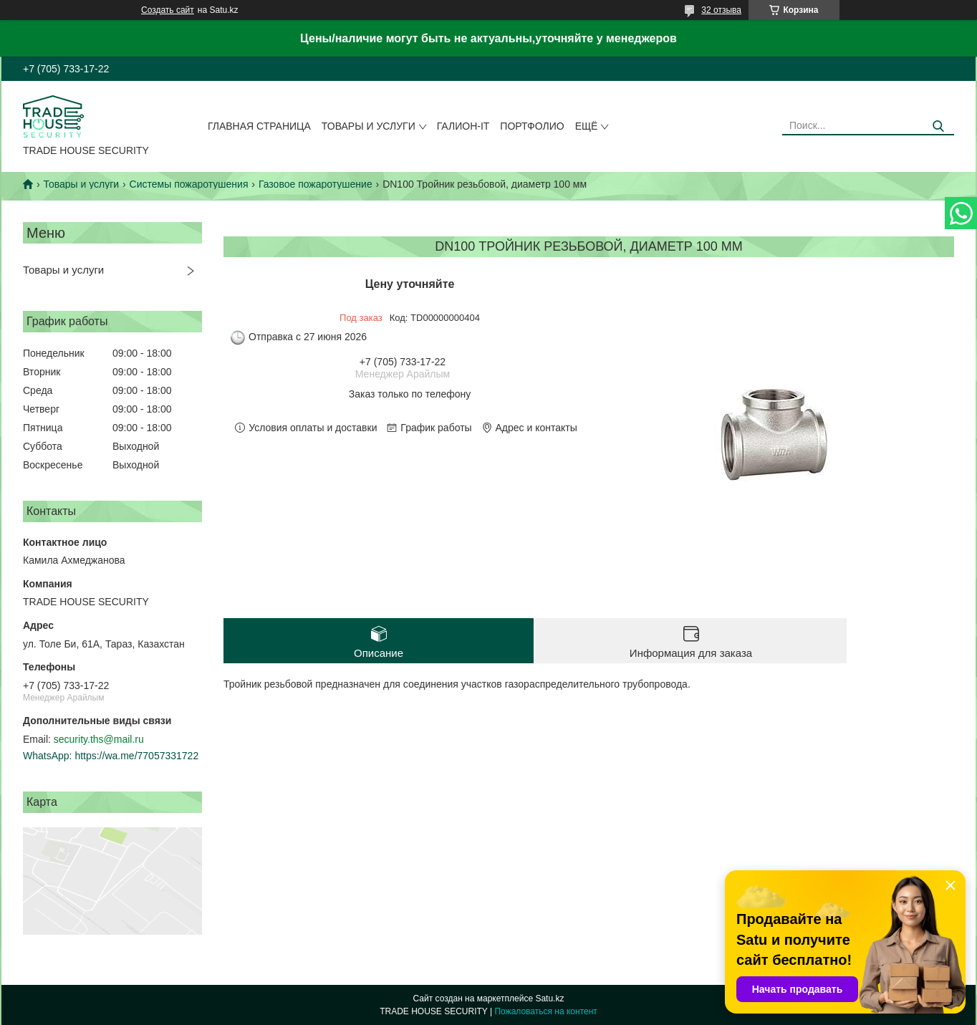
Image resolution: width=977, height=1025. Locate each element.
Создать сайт (167, 10)
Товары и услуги (368, 126)
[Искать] (938, 126)
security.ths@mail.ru (99, 739)
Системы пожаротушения (189, 184)
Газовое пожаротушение (315, 184)
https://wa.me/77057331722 (136, 755)
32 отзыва (721, 10)
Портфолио (532, 126)
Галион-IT (463, 126)
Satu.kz (549, 998)
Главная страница (259, 126)
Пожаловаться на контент (545, 1011)
